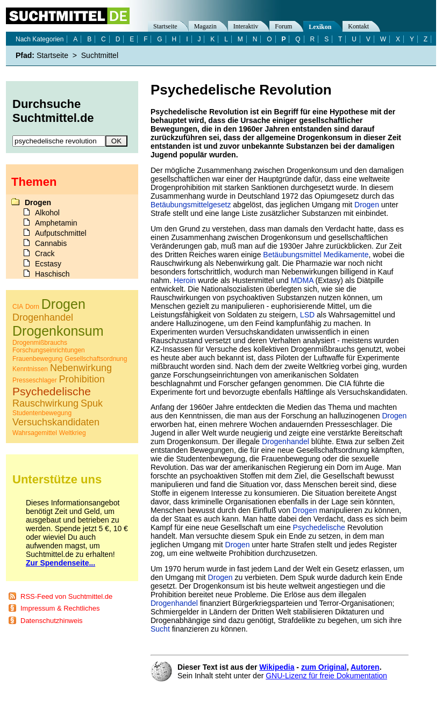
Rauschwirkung (45, 403)
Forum (283, 26)
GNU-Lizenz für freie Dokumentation (326, 675)
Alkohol (47, 212)
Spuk (92, 403)
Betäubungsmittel (292, 254)
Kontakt (358, 26)
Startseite (165, 26)
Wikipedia (276, 667)
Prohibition (82, 379)
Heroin (185, 280)
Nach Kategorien (39, 39)
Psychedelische (319, 527)
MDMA (302, 280)
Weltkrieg (72, 433)
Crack (45, 253)
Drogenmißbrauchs (39, 342)
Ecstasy (48, 263)
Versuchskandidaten (55, 422)
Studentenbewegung (42, 413)
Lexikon (320, 27)
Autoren (365, 667)
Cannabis (51, 243)
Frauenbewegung (37, 359)
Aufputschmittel (61, 233)
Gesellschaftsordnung (96, 359)
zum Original (324, 667)
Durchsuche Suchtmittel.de (53, 111)
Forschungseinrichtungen (48, 350)
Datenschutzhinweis (51, 621)
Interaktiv (246, 26)
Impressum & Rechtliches (59, 608)
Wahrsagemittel (34, 433)
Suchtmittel (99, 55)
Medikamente (345, 254)
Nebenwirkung (81, 368)
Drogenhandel (285, 441)
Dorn (32, 306)
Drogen (366, 204)
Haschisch (52, 274)
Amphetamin (56, 223)
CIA (17, 306)
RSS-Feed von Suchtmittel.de (66, 596)
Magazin (205, 26)
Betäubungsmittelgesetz (191, 204)
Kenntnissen (30, 369)
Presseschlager (34, 380)
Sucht (160, 629)
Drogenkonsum (58, 330)
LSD (307, 314)
